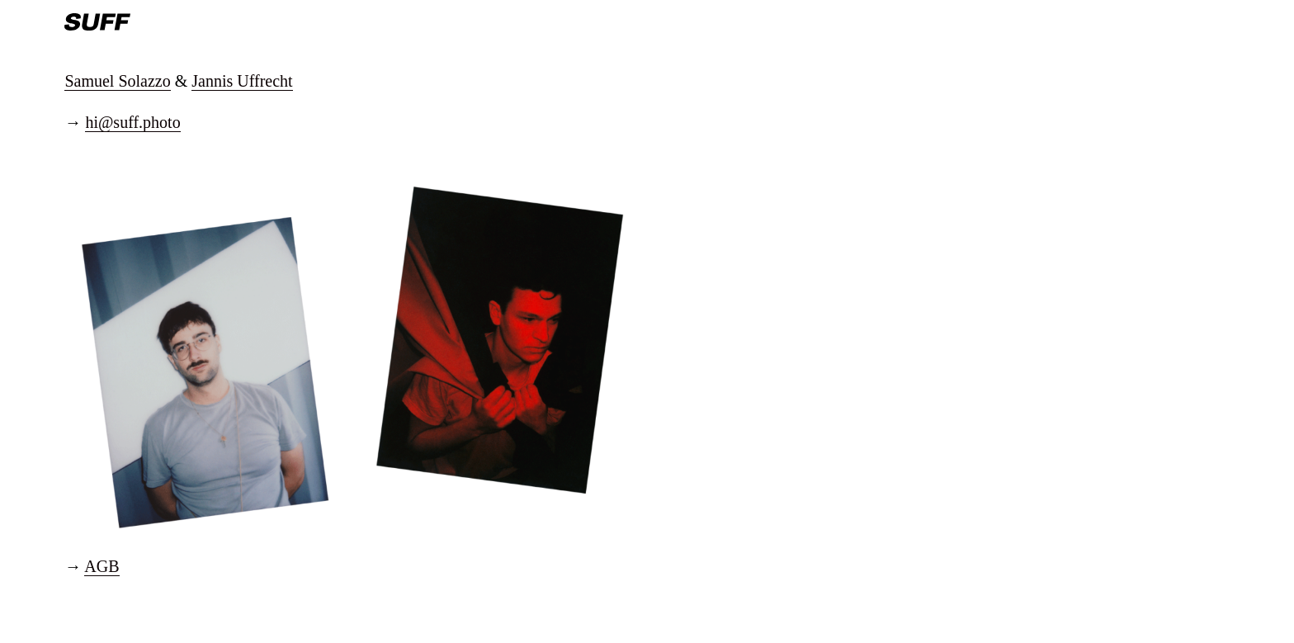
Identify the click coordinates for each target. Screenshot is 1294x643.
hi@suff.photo (132, 122)
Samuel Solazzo (117, 81)
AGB (101, 566)
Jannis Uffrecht (241, 81)
